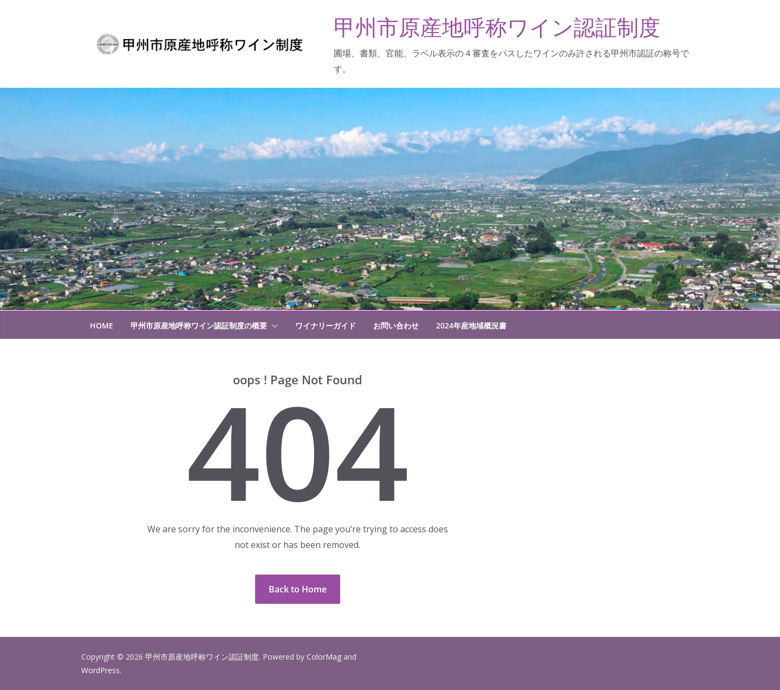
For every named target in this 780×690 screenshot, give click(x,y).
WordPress (100, 670)
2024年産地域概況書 (471, 325)
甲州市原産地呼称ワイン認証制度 (497, 27)
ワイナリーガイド (325, 325)
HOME (101, 325)
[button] (272, 325)
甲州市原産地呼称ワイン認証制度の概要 (199, 325)
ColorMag (324, 657)
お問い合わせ (396, 325)
